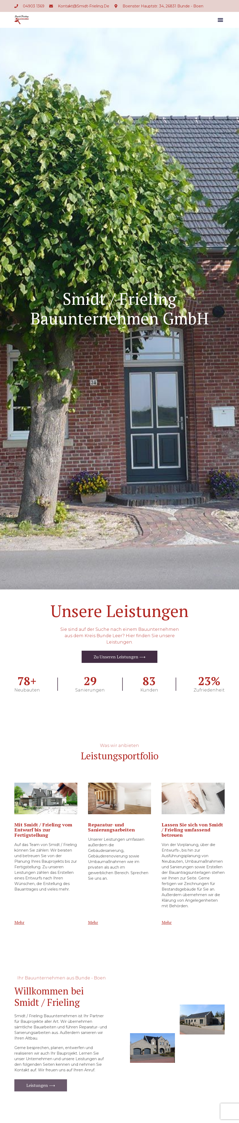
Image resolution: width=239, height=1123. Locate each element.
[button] (220, 20)
